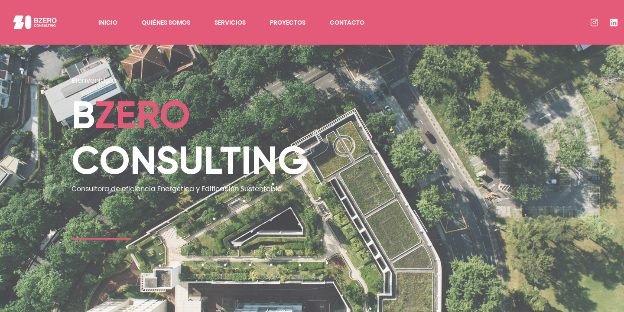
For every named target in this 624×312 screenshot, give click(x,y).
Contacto (347, 22)
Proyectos (288, 22)
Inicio (107, 22)
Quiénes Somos (166, 22)
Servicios (230, 22)
